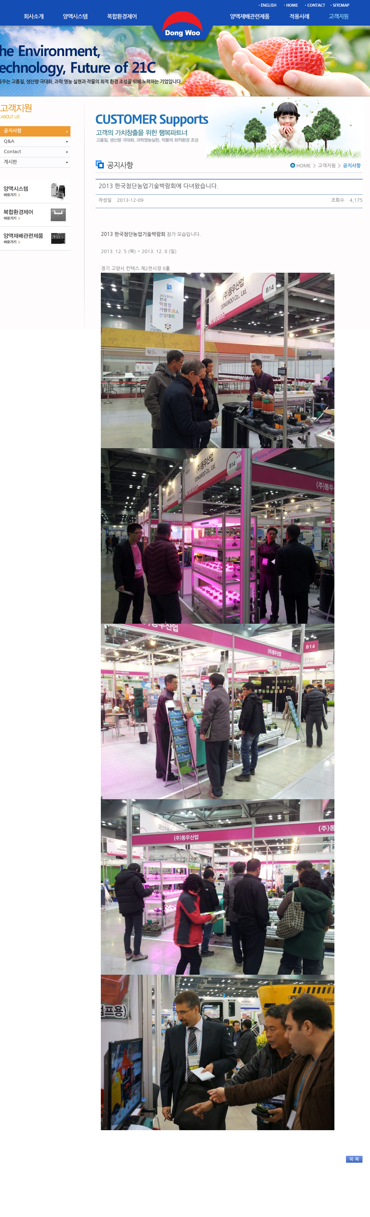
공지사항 (13, 130)
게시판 (10, 162)
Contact (12, 151)
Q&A (9, 141)
